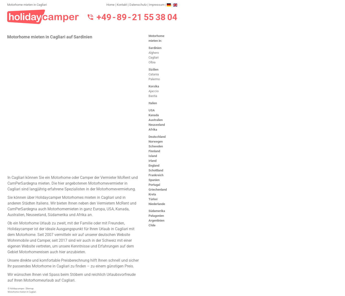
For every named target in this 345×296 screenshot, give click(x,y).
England (154, 165)
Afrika (153, 129)
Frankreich (156, 175)
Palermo (154, 79)
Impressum (156, 4)
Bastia (153, 96)
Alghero (154, 52)
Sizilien (153, 69)
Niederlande (157, 204)
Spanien (154, 180)
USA (152, 110)
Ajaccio (154, 91)
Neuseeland (157, 125)
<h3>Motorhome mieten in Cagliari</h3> (73, 106)
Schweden (156, 146)
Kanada (154, 115)
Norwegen (156, 141)
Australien (156, 120)
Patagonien (156, 215)
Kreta (152, 194)
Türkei (153, 199)
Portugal (154, 185)
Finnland (154, 151)
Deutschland (157, 137)
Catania (154, 74)
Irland (152, 161)
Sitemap (30, 288)
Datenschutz (138, 4)
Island (153, 156)
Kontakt (122, 4)
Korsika (154, 86)
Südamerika (157, 211)
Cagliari (154, 57)
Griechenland (158, 189)
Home (110, 4)
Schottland (156, 170)
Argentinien (156, 220)
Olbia (152, 62)
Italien (153, 103)
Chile (152, 225)
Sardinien (155, 48)
